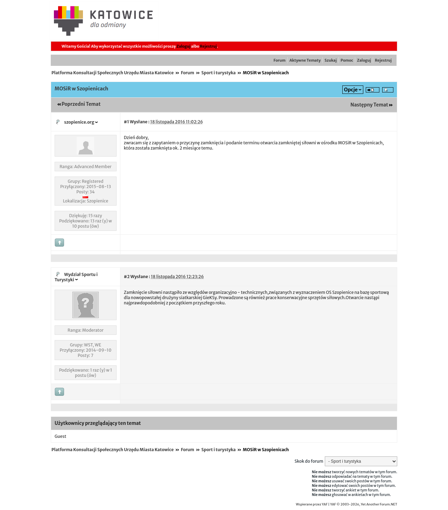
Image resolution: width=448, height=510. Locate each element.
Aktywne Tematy (305, 60)
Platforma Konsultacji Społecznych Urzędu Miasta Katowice (112, 72)
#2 (127, 276)
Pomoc (347, 60)
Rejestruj (208, 46)
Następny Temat (369, 105)
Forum (280, 60)
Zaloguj (183, 46)
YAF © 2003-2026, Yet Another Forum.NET (363, 504)
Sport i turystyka (218, 72)
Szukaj (330, 60)
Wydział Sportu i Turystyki (76, 277)
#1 (126, 121)
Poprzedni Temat (81, 104)
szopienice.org (79, 122)
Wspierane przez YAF (312, 504)
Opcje (351, 90)
